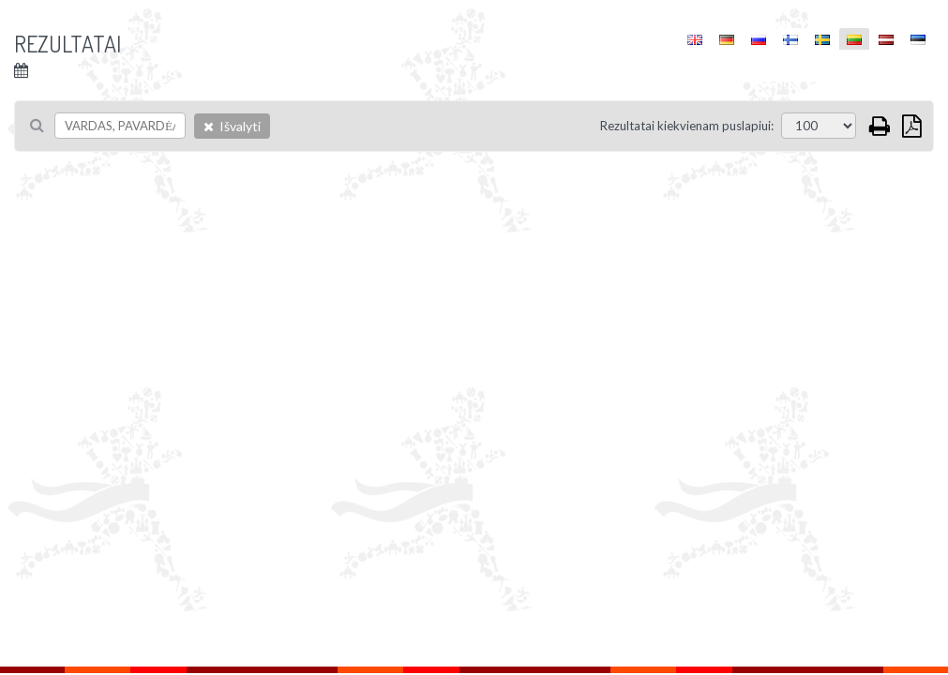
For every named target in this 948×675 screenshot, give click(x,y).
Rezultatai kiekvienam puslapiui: (687, 125)
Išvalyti (232, 126)
